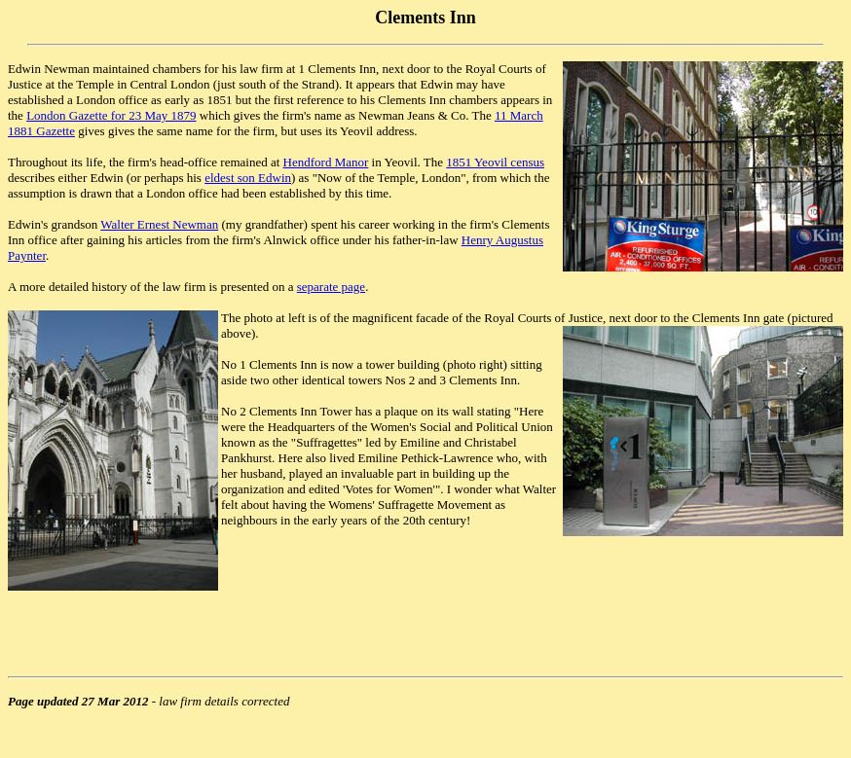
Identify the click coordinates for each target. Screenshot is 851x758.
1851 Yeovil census (495, 162)
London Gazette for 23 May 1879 (111, 115)
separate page (331, 286)
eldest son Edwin (247, 177)
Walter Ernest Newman (159, 224)
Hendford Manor (326, 162)
